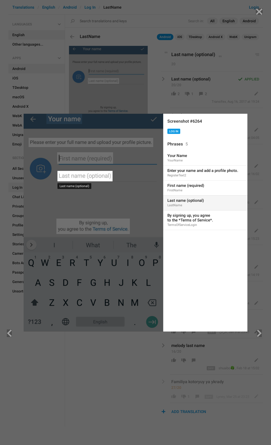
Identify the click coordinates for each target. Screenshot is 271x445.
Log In (173, 131)
